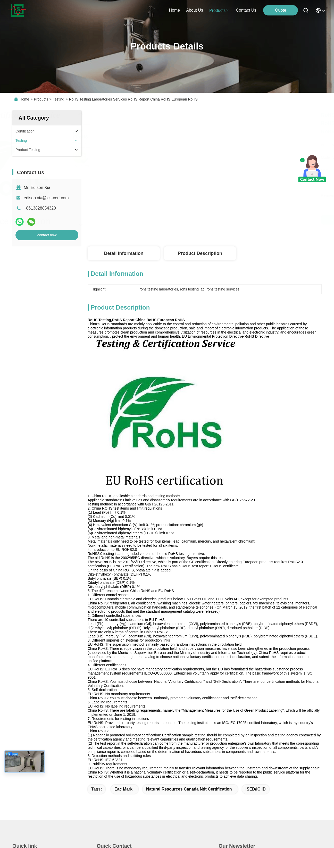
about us (194, 10)
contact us (246, 10)
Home (174, 10)
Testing (58, 99)
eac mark (123, 789)
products (219, 10)
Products (41, 99)
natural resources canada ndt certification (189, 789)
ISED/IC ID (256, 789)
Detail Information (123, 253)
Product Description (200, 253)
